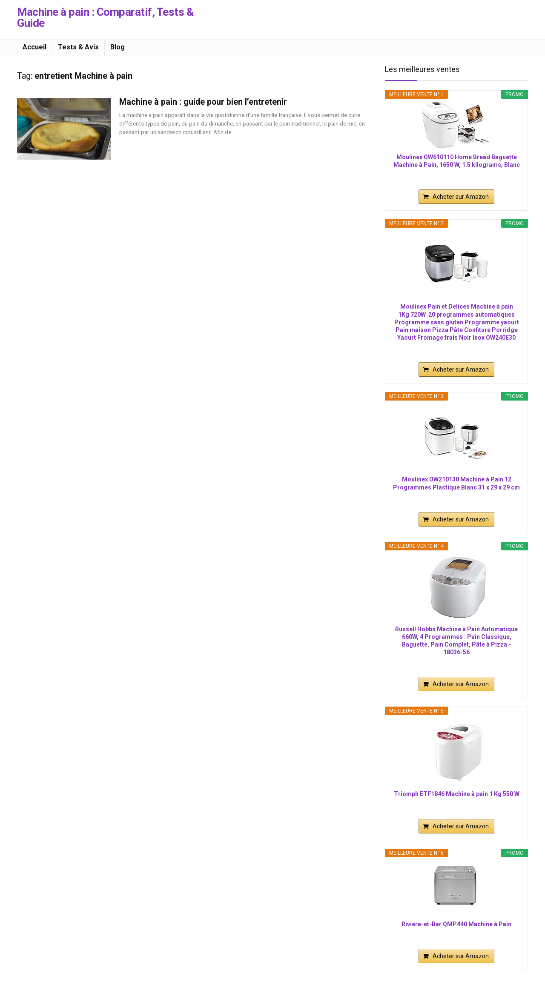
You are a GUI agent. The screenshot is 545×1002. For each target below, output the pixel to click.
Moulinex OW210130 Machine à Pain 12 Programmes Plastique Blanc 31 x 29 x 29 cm (456, 483)
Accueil (34, 47)
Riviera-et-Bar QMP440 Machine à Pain (456, 924)
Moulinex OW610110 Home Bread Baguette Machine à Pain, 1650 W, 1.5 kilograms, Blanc (456, 161)
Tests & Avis (78, 47)
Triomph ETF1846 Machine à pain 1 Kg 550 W (456, 793)
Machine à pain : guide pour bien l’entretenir (203, 102)
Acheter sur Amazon (461, 196)
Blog (117, 47)
